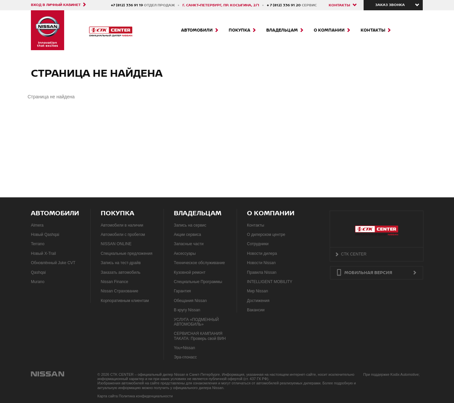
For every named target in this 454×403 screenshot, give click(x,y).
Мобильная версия (368, 272)
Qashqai (38, 272)
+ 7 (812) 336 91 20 (284, 5)
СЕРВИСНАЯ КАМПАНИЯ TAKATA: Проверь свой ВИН (200, 336)
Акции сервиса (187, 234)
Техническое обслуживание (199, 262)
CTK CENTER (354, 254)
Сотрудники (258, 244)
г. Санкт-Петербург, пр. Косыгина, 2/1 (220, 5)
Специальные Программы (198, 281)
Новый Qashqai (45, 234)
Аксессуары (185, 253)
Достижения (258, 300)
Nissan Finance (114, 281)
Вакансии (256, 310)
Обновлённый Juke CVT (53, 262)
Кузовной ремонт (189, 272)
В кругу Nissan (187, 310)
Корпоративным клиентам (125, 300)
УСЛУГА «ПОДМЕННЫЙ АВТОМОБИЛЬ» (196, 322)
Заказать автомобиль (121, 272)
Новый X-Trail (43, 253)
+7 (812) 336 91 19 (127, 5)
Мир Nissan (257, 291)
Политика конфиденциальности (145, 396)
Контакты (339, 5)
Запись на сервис (190, 225)
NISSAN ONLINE (116, 244)
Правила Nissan (262, 272)
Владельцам (282, 30)
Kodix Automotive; (405, 374)
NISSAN (48, 373)
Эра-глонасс (185, 357)
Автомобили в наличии (122, 225)
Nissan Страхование (119, 291)
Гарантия (182, 291)
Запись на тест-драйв (121, 262)
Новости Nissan (261, 262)
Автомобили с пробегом (123, 234)
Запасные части (188, 244)
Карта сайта (107, 396)
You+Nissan (184, 348)
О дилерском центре (266, 234)
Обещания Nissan (190, 300)
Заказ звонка (390, 5)
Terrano (38, 244)
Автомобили (197, 30)
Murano (38, 281)
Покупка (239, 30)
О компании (329, 30)
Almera (37, 225)
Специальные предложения (126, 253)
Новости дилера (262, 253)
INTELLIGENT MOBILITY (269, 281)
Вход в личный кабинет (56, 4)
